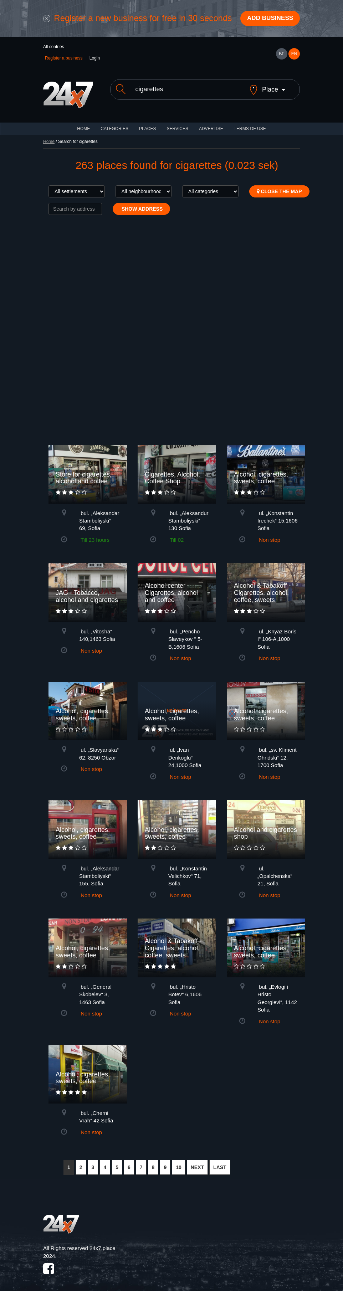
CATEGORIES (114, 123)
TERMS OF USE (250, 123)
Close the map (279, 186)
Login (94, 59)
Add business (268, 18)
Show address (141, 204)
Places (147, 123)
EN (294, 54)
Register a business (63, 59)
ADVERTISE (211, 123)
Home (49, 136)
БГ (281, 54)
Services (177, 123)
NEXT (197, 1162)
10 (178, 1162)
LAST (219, 1162)
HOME (83, 123)
